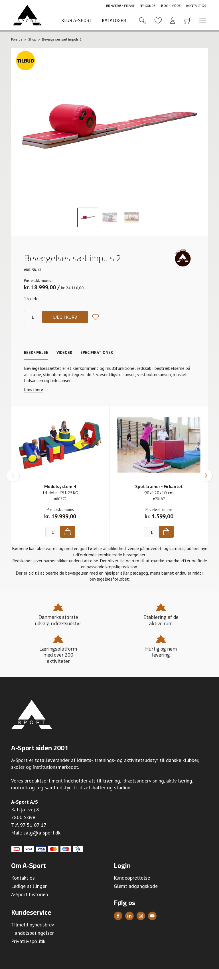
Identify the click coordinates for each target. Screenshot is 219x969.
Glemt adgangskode (136, 886)
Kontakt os (196, 5)
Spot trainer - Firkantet (159, 486)
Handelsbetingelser (32, 933)
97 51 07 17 (33, 825)
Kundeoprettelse (132, 877)
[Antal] (32, 317)
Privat (129, 5)
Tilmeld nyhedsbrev (32, 924)
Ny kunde (148, 5)
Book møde (171, 5)
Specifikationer (96, 352)
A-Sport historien (29, 894)
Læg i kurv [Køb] (65, 317)
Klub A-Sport (76, 20)
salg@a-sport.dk (41, 832)
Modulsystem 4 (60, 486)
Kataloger (114, 20)
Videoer (64, 352)
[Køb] (67, 532)
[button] (13, 475)
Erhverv (113, 5)
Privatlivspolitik (28, 941)
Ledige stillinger (29, 886)
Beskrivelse (36, 352)
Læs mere (33, 389)
